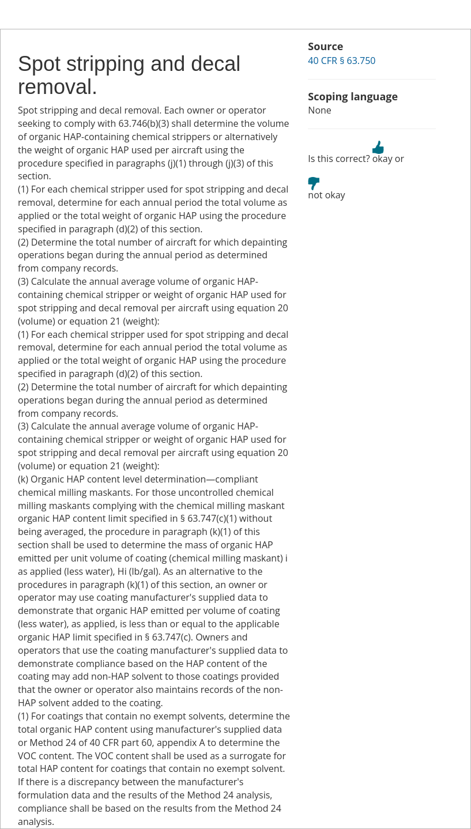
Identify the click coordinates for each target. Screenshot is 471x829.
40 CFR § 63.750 (341, 60)
